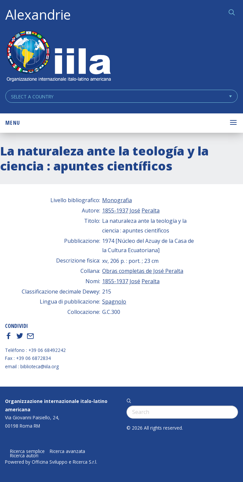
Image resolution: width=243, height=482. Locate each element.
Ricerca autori (24, 455)
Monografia (117, 200)
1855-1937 (115, 210)
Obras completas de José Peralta (142, 271)
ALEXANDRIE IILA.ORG (58, 56)
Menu (12, 122)
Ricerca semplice (27, 451)
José (135, 210)
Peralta (151, 210)
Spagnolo (114, 301)
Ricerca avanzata (67, 451)
